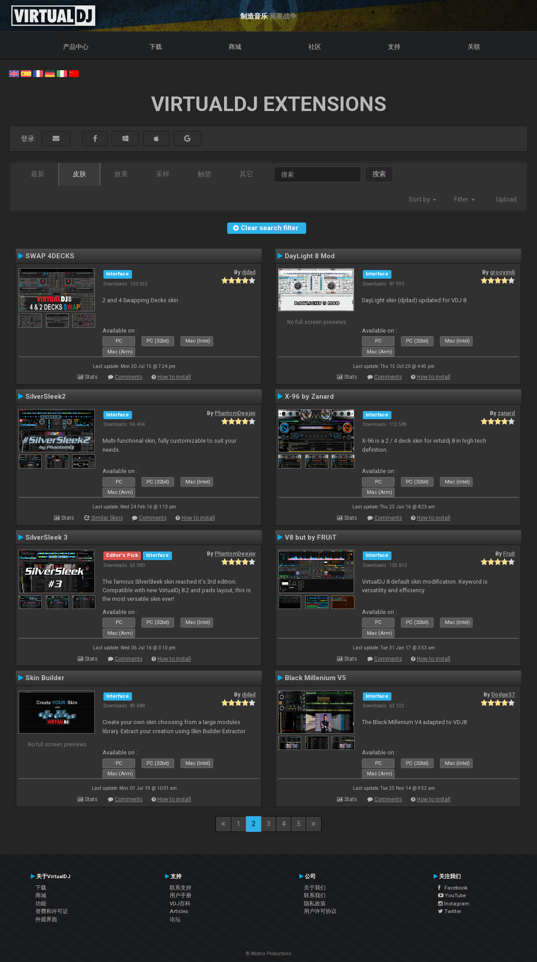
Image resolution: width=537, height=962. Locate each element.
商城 (235, 46)
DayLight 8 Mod (310, 256)
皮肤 (79, 174)
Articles (179, 911)
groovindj (502, 272)
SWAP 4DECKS (49, 256)
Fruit (509, 554)
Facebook (453, 888)
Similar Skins (107, 518)
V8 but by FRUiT (311, 537)
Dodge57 (503, 694)
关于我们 (315, 888)
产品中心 (75, 46)
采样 (163, 174)
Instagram (453, 903)
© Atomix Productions (269, 954)
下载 (155, 46)
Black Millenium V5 (315, 678)
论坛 (175, 919)
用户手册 (180, 895)
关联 (474, 46)
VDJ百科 (180, 903)
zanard (506, 413)
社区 (314, 46)
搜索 (379, 174)
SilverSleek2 (45, 396)
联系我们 (315, 895)
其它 (246, 174)
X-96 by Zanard (309, 396)
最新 (37, 174)
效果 (121, 174)
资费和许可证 (51, 911)
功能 (40, 903)
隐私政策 (315, 903)
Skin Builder (44, 678)
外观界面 (46, 919)
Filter (464, 199)
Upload (506, 199)
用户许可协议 (320, 911)
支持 (394, 46)
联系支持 (180, 888)
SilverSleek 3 (46, 537)
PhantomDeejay (235, 413)
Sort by (422, 199)
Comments (128, 377)
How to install (174, 377)
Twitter (449, 911)
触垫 (204, 174)
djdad (248, 272)
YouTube (452, 895)
